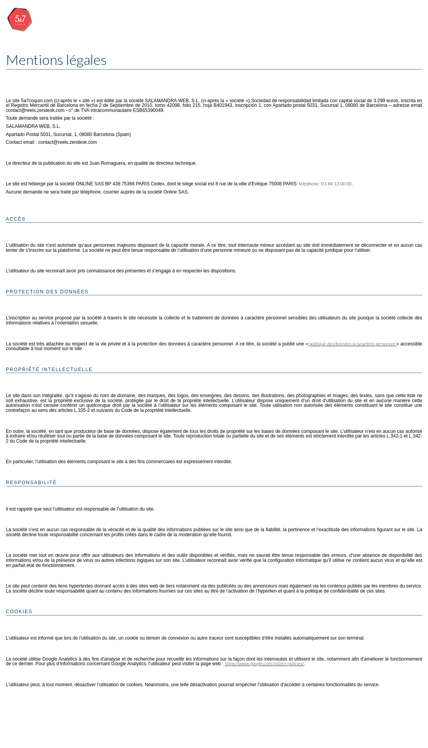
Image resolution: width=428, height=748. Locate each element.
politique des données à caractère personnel (352, 344)
